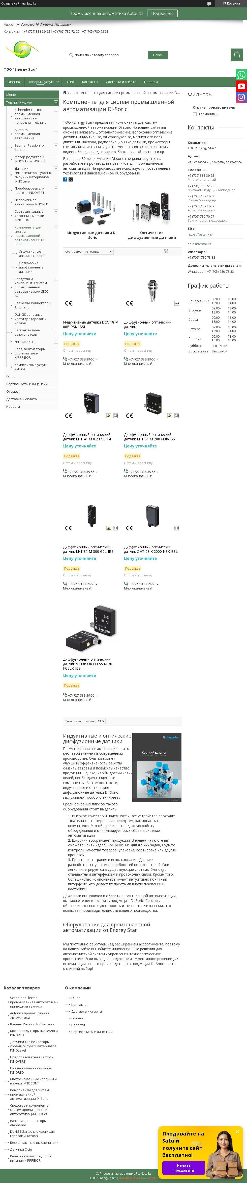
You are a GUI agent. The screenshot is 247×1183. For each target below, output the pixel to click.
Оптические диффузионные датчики (31, 267)
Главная (14, 81)
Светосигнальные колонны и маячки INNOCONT (29, 215)
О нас (70, 81)
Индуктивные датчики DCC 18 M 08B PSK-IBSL (90, 324)
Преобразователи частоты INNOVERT (29, 190)
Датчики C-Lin (26, 341)
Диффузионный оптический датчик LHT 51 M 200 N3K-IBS (149, 436)
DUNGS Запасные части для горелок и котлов (32, 1133)
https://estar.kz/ (200, 234)
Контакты (90, 81)
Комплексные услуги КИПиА (31, 366)
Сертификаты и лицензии (27, 384)
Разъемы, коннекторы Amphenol (33, 305)
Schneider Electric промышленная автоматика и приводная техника (31, 116)
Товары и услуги (41, 81)
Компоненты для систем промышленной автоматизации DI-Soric (30, 236)
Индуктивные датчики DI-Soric (32, 253)
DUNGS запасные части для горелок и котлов (31, 318)
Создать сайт (11, 3)
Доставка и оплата (121, 81)
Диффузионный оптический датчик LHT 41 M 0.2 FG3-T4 (87, 436)
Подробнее (162, 13)
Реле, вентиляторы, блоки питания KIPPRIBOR (30, 353)
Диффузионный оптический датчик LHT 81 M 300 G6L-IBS (88, 549)
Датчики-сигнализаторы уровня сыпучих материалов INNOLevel (33, 175)
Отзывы (12, 391)
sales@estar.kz (199, 244)
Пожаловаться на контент (138, 1178)
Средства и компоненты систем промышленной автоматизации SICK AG (31, 287)
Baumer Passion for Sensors (30, 147)
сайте (155, 127)
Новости (151, 81)
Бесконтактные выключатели (27, 332)
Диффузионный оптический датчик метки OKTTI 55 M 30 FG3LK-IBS (87, 664)
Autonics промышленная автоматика (27, 134)
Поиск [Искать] (157, 55)
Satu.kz (146, 1173)
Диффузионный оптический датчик (147, 324)
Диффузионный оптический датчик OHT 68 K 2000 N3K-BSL (151, 549)
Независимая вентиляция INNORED (31, 202)
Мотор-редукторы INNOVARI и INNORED (31, 159)
